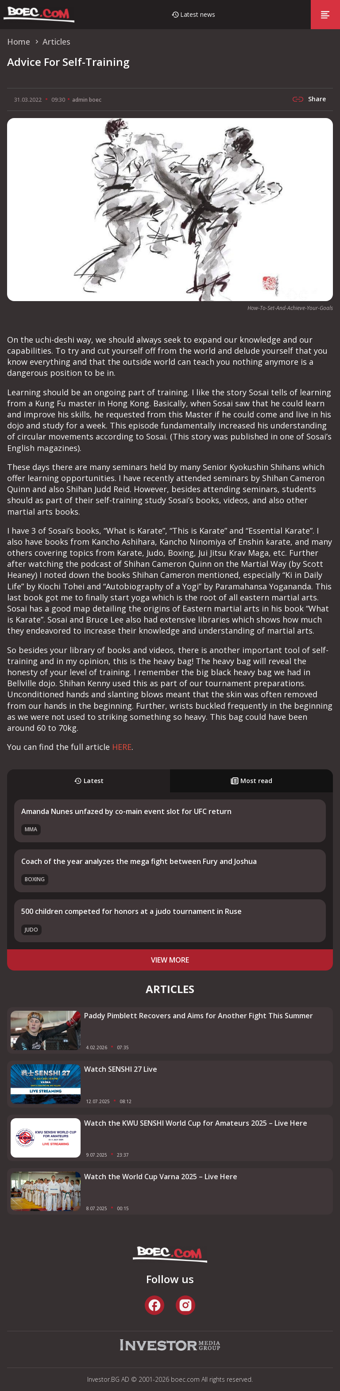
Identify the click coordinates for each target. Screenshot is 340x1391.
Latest (89, 780)
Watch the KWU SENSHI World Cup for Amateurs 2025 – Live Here (195, 1123)
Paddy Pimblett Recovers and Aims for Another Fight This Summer (198, 1015)
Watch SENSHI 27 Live (120, 1069)
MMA (31, 829)
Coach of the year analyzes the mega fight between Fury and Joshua (139, 861)
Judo (31, 929)
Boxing (35, 879)
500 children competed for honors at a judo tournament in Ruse (131, 911)
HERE (121, 746)
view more (170, 960)
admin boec (86, 99)
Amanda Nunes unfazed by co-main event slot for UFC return (126, 811)
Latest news (197, 14)
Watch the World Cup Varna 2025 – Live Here (160, 1176)
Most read (251, 780)
